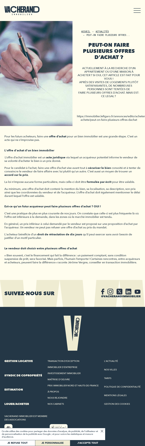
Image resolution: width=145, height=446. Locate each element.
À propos (53, 391)
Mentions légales (115, 395)
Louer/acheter (16, 404)
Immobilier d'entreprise (62, 367)
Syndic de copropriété (23, 375)
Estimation (13, 390)
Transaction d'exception (63, 361)
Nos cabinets (56, 404)
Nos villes (110, 369)
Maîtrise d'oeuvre (59, 379)
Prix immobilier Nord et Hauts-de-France (73, 385)
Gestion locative (18, 361)
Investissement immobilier (64, 373)
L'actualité (111, 361)
